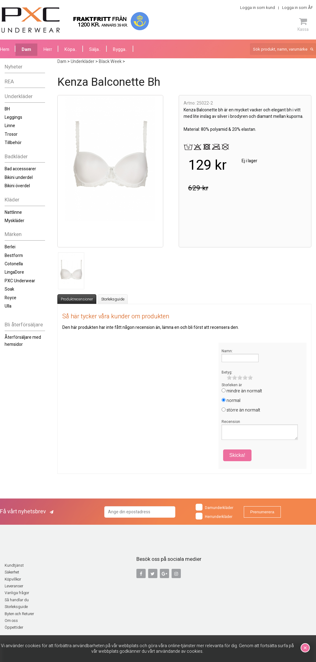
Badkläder (16, 156)
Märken (13, 234)
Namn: (227, 351)
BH (7, 109)
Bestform (14, 255)
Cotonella (14, 264)
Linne (10, 125)
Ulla (8, 306)
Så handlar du (17, 600)
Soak (9, 289)
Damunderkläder (214, 507)
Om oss (11, 620)
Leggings (13, 117)
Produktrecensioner (77, 299)
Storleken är (232, 385)
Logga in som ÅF (297, 7)
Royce (10, 298)
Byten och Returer (19, 614)
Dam (26, 49)
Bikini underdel (19, 177)
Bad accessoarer (20, 169)
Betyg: (227, 372)
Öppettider (14, 627)
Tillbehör (13, 142)
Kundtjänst (14, 565)
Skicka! (237, 455)
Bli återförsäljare (24, 325)
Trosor (11, 134)
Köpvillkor (13, 579)
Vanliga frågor (17, 593)
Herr (48, 49)
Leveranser (14, 586)
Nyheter (14, 67)
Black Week (110, 61)
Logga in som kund (257, 7)
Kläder (12, 200)
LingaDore (14, 272)
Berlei (10, 247)
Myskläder (14, 220)
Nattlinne (13, 212)
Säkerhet (12, 572)
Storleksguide (112, 299)
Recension (231, 421)
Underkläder (19, 96)
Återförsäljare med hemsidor (23, 340)
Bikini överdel (17, 186)
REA (9, 81)
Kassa (303, 24)
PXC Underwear (20, 281)
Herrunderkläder (214, 516)
